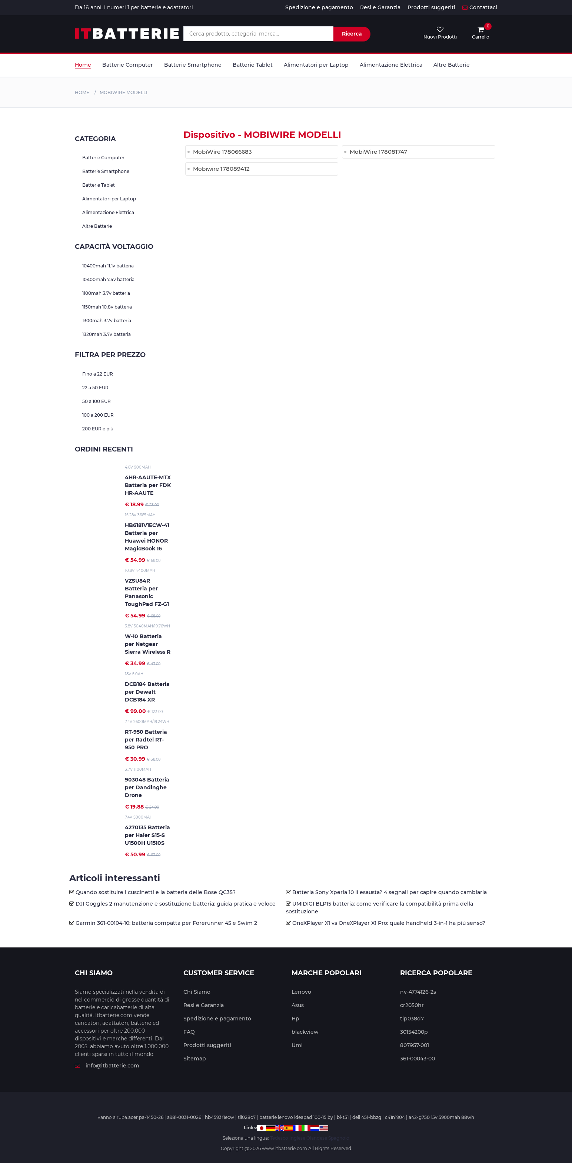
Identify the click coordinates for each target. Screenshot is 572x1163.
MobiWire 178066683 (222, 151)
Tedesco (279, 1138)
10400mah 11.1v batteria (108, 266)
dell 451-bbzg (366, 1117)
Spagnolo (338, 1138)
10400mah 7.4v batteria (108, 279)
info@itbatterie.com (107, 1065)
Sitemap (194, 1058)
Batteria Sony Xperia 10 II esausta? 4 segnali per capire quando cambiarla (389, 892)
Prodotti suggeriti (431, 7)
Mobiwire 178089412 (221, 168)
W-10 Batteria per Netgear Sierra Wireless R (147, 644)
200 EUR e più (97, 428)
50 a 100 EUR (96, 401)
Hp (295, 1018)
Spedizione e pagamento (319, 7)
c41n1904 (395, 1117)
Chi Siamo (196, 992)
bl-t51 (343, 1117)
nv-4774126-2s (418, 992)
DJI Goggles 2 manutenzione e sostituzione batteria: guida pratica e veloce (176, 903)
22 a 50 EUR (95, 387)
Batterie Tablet (253, 64)
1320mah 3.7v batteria (106, 334)
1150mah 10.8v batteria (107, 307)
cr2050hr (412, 1005)
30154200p (414, 1032)
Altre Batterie (451, 64)
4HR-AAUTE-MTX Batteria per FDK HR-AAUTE (148, 485)
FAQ (189, 1032)
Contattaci (479, 7)
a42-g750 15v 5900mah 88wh (441, 1117)
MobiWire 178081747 (378, 151)
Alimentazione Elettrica (391, 64)
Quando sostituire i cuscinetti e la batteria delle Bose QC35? (156, 892)
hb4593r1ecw (219, 1117)
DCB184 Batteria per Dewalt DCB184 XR (147, 692)
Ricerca (352, 33)
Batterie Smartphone (193, 64)
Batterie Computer (127, 64)
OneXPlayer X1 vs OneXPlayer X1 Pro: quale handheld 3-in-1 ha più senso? (388, 923)
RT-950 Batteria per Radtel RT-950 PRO (146, 740)
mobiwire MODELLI (123, 92)
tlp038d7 (412, 1018)
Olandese (316, 1138)
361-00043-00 (417, 1058)
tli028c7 (247, 1117)
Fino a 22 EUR (97, 374)
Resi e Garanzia (380, 7)
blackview (305, 1032)
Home (83, 64)
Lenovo (301, 992)
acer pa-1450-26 (145, 1117)
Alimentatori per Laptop (316, 64)
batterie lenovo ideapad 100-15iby (296, 1117)
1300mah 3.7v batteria (106, 320)
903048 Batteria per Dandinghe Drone (147, 787)
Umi (297, 1045)
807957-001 (414, 1045)
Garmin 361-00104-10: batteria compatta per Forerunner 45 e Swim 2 (166, 923)
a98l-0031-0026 (184, 1117)
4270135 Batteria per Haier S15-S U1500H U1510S (147, 835)
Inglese (297, 1138)
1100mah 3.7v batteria (106, 293)
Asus (298, 1005)
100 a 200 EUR (98, 415)
